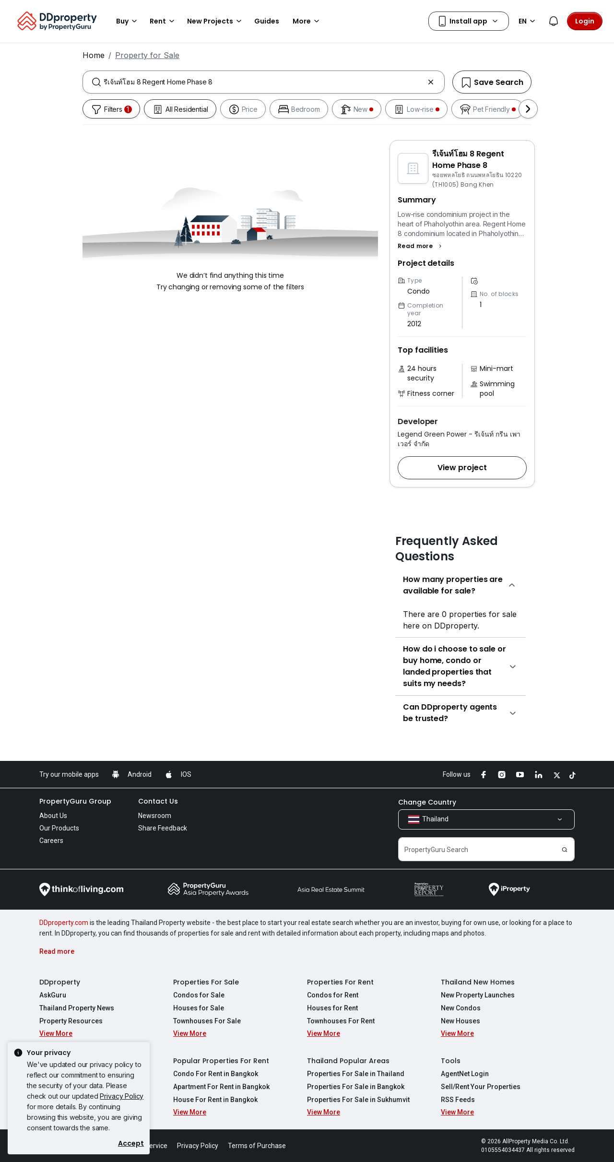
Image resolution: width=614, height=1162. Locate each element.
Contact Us (158, 801)
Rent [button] (163, 21)
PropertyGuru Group (75, 801)
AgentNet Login (465, 1074)
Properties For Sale (206, 982)
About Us (53, 815)
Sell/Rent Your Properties (480, 1087)
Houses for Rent (332, 1008)
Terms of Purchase (257, 1146)
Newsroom (154, 815)
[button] (421, 246)
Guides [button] (266, 21)
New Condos (461, 1008)
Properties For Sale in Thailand (355, 1074)
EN (528, 21)
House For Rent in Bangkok (215, 1099)
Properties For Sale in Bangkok (355, 1087)
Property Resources (71, 1021)
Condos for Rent (332, 995)
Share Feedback (162, 828)
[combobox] (264, 82)
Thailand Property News (76, 1008)
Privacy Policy (121, 1096)
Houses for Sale (198, 1008)
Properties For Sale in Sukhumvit (358, 1099)
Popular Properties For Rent (221, 1061)
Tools (450, 1061)
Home (94, 55)
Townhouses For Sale (207, 1021)
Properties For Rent (340, 982)
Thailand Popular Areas (348, 1061)
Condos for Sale (198, 995)
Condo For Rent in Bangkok (215, 1074)
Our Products (59, 828)
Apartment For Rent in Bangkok (221, 1087)
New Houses (460, 1021)
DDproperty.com (63, 922)
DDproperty (59, 982)
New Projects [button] (216, 21)
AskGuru (52, 995)
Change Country (427, 802)
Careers (51, 840)
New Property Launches (478, 995)
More (307, 21)
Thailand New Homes (478, 982)
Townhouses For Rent (341, 1021)
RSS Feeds (458, 1099)
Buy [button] (128, 21)
